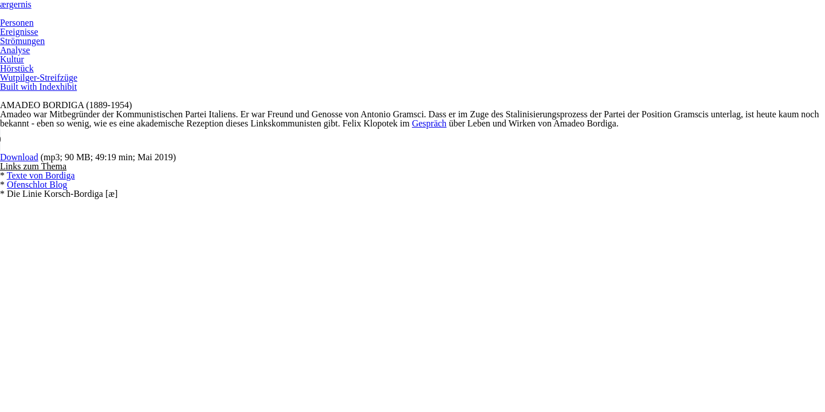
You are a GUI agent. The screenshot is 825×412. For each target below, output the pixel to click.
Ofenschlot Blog (37, 184)
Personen (17, 22)
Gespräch (429, 123)
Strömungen (22, 41)
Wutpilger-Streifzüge (38, 77)
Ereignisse (19, 32)
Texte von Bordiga (41, 175)
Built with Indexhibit (38, 87)
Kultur (12, 59)
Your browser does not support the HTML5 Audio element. (143, 139)
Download (19, 157)
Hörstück (17, 68)
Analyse (15, 50)
